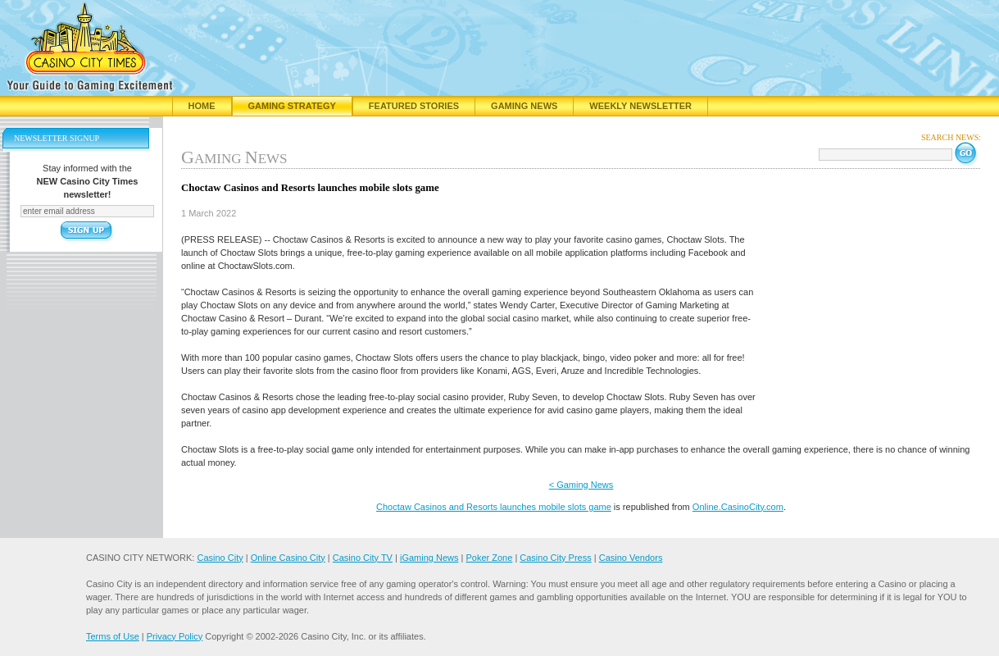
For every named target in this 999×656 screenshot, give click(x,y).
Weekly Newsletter (640, 106)
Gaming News (524, 106)
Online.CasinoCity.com (737, 507)
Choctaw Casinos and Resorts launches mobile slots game (493, 507)
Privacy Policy (174, 636)
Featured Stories (414, 106)
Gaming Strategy (292, 106)
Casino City (220, 558)
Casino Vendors (631, 558)
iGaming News (429, 558)
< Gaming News (581, 485)
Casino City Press (555, 558)
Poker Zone (488, 558)
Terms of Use (112, 636)
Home (202, 106)
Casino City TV (363, 558)
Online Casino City (288, 558)
